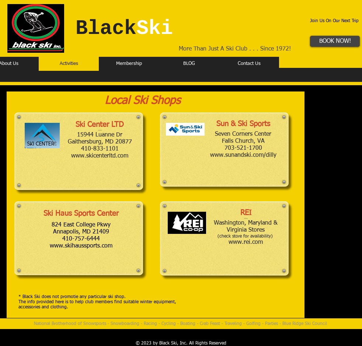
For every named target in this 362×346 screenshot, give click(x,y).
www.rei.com (246, 242)
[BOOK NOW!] (335, 41)
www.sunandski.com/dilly (243, 155)
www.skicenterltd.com (99, 156)
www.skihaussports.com (81, 246)
